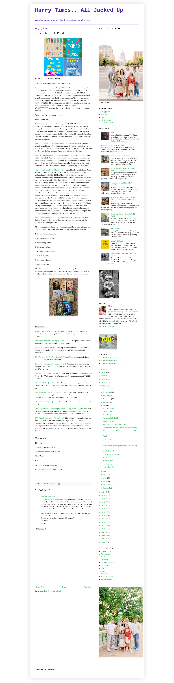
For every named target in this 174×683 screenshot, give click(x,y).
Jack (102, 117)
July (104, 405)
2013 (103, 519)
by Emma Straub (49, 418)
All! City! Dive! (108, 415)
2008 (103, 535)
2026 (103, 372)
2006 (103, 542)
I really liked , (76, 409)
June (105, 471)
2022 (103, 386)
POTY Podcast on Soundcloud (111, 363)
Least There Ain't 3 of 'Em (110, 123)
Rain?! (105, 436)
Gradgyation (105, 112)
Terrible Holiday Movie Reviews (112, 145)
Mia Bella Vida (106, 574)
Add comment (41, 529)
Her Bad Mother (107, 565)
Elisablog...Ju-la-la (107, 562)
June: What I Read (109, 467)
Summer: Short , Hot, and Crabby (114, 424)
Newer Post (40, 587)
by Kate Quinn (48, 373)
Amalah (104, 557)
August (106, 402)
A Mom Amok (106, 551)
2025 (103, 376)
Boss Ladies (107, 439)
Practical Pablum (107, 576)
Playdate (104, 114)
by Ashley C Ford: (50, 364)
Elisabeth (44, 496)
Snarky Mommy (106, 579)
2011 (103, 525)
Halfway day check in (110, 464)
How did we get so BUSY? (112, 454)
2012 (103, 522)
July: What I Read (117, 241)
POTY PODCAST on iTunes (110, 358)
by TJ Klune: (52, 357)
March (105, 481)
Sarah (112, 306)
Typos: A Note (108, 461)
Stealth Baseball (108, 451)
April (105, 478)
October (106, 395)
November (107, 392)
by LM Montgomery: (49, 124)
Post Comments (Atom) (52, 591)
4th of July (106, 457)
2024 (103, 379)
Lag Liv (103, 571)
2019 (103, 499)
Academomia (105, 554)
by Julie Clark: (46, 383)
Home (64, 587)
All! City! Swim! (108, 408)
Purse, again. (107, 412)
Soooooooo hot (108, 421)
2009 (103, 532)
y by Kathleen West (48, 392)
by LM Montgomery (50, 170)
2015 (103, 512)
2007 (103, 539)
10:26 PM (51, 496)
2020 (103, 495)
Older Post (87, 587)
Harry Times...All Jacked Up (79, 10)
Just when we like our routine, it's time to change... (121, 428)
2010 (103, 529)
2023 (103, 383)
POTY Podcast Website (109, 360)
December (107, 389)
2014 (103, 515)
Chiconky (104, 560)
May (105, 474)
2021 (103, 492)
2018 (103, 502)
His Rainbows (106, 120)
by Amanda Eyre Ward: (50, 409)
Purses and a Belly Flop (111, 418)
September (107, 399)
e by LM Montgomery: (50, 143)
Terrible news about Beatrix (120, 156)
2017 (103, 505)
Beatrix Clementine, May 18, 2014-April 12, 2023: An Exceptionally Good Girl (124, 199)
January (106, 488)
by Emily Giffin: (46, 348)
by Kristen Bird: (52, 341)
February (106, 484)
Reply (43, 524)
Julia (102, 568)
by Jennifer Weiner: (50, 331)
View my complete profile (108, 326)
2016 (103, 509)
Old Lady (106, 442)
